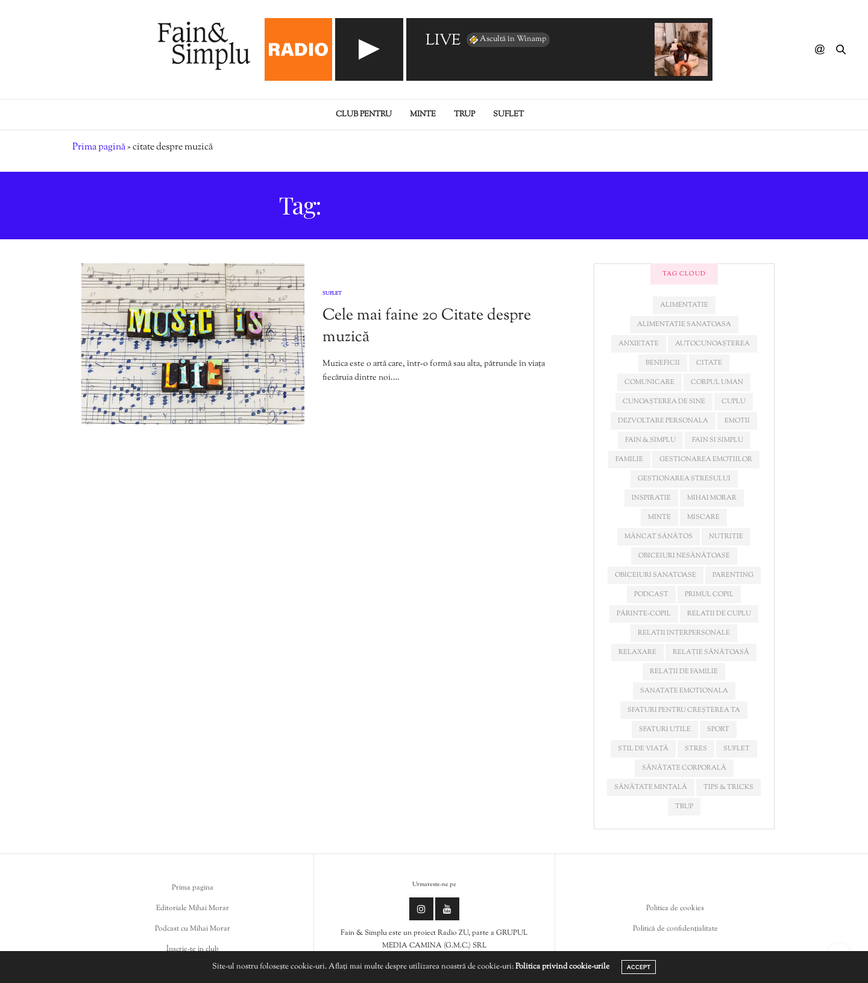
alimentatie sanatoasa (684, 324)
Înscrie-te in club (192, 949)
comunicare (649, 382)
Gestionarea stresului (684, 478)
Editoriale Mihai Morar (192, 908)
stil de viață (643, 748)
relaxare (637, 652)
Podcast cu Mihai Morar (192, 928)
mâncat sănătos (658, 536)
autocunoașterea (712, 343)
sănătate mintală (650, 787)
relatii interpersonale (684, 633)
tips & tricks (728, 787)
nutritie (726, 536)
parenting (732, 575)
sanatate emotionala (684, 691)
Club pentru (364, 114)
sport (718, 729)
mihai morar (712, 498)
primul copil (709, 594)
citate (709, 363)
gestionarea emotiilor (705, 459)
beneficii (663, 363)
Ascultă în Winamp (507, 40)
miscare (703, 517)
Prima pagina (192, 887)
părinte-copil (644, 613)
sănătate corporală (684, 768)
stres (696, 748)
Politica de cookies (675, 908)
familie (629, 459)
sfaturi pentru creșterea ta (683, 710)
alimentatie (684, 305)
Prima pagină (98, 147)
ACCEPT (638, 967)
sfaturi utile (665, 729)
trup (684, 806)
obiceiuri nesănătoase (684, 556)
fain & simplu (650, 440)
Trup (464, 114)
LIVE (443, 41)
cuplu (734, 401)
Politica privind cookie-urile (562, 966)
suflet (736, 748)
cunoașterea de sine (664, 401)
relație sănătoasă (711, 652)
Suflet (508, 114)
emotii (737, 421)
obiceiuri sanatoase (655, 575)
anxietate (638, 343)
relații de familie (684, 671)
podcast (651, 594)
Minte (423, 114)
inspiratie (651, 498)
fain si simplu (717, 440)
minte (659, 517)
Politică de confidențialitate (675, 928)
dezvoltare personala (663, 421)
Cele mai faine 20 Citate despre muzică (426, 326)
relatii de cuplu (719, 613)
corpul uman (717, 382)
